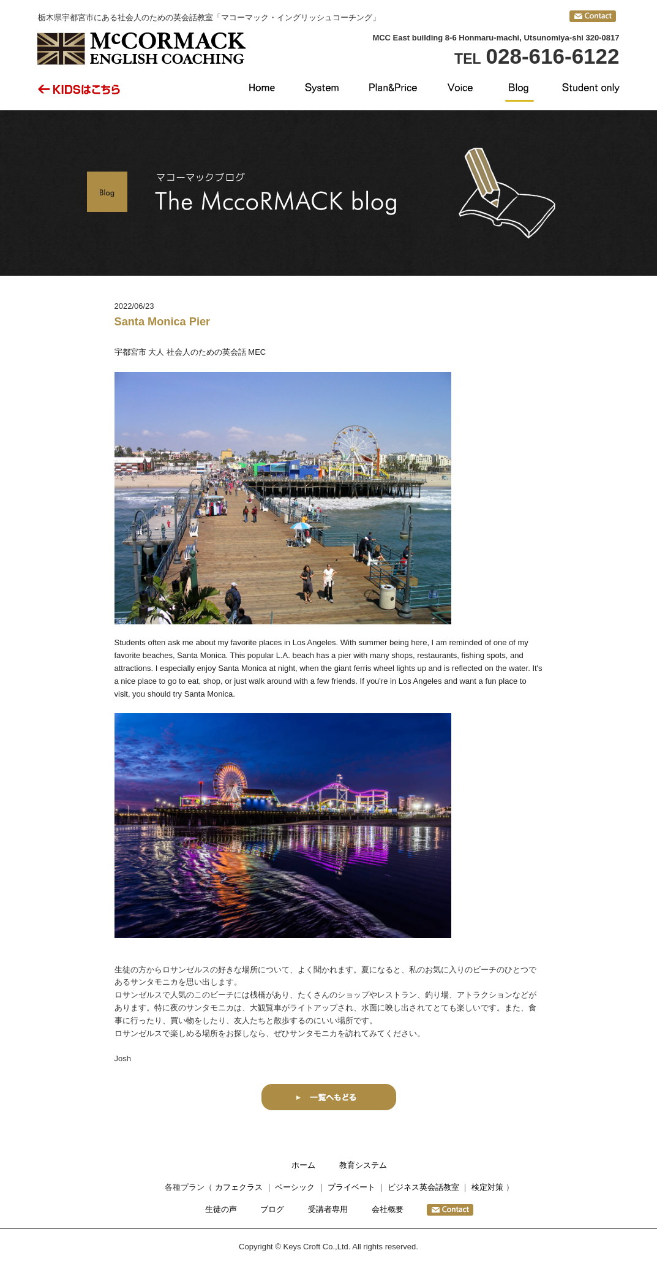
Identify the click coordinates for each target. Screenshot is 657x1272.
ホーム (303, 1165)
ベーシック (295, 1187)
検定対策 (487, 1187)
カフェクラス (239, 1187)
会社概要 (388, 1209)
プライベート (351, 1187)
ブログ (272, 1209)
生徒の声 (221, 1209)
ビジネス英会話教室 (423, 1187)
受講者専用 (328, 1209)
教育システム (363, 1165)
